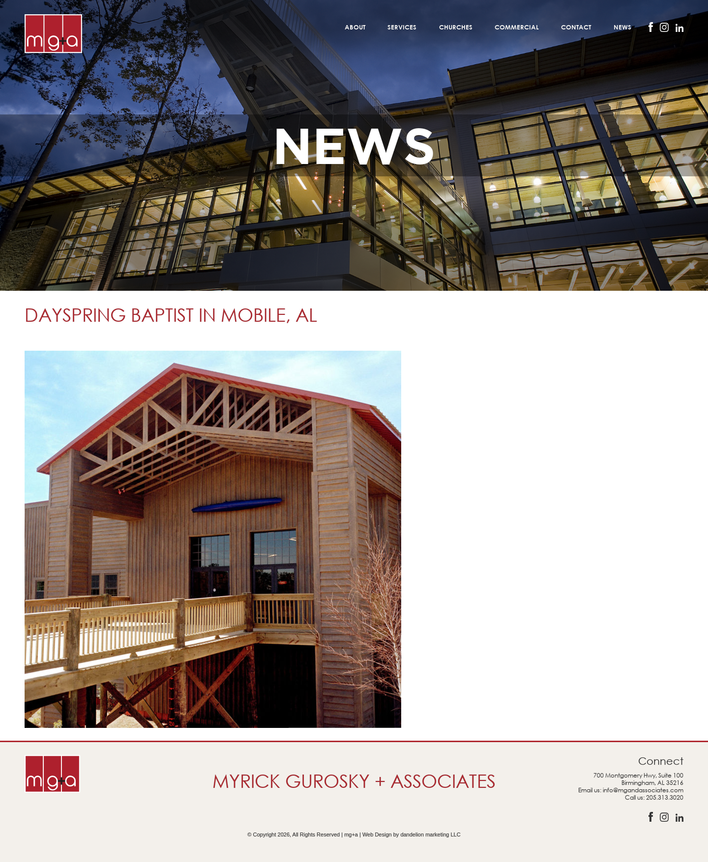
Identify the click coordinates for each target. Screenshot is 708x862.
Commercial (517, 27)
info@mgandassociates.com (643, 790)
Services (401, 27)
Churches (455, 27)
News (622, 27)
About (355, 27)
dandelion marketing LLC (430, 834)
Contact (576, 27)
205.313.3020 (664, 797)
